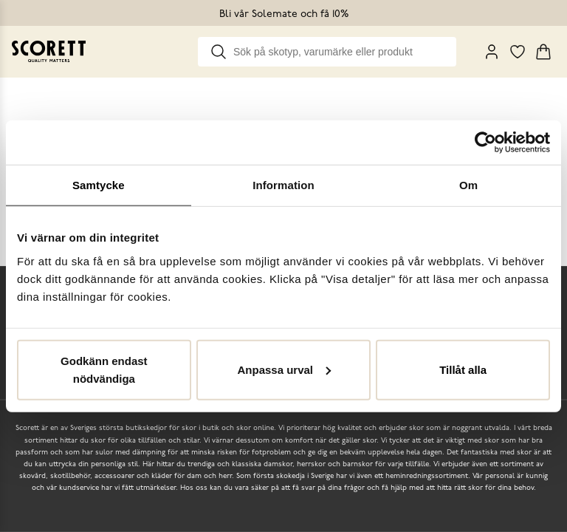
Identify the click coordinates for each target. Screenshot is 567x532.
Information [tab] (283, 185)
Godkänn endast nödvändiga (104, 369)
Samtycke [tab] (98, 185)
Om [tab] (468, 185)
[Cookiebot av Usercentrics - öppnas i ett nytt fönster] (485, 143)
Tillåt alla (463, 369)
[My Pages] (492, 52)
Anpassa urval (284, 369)
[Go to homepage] (49, 51)
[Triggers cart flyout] (543, 52)
